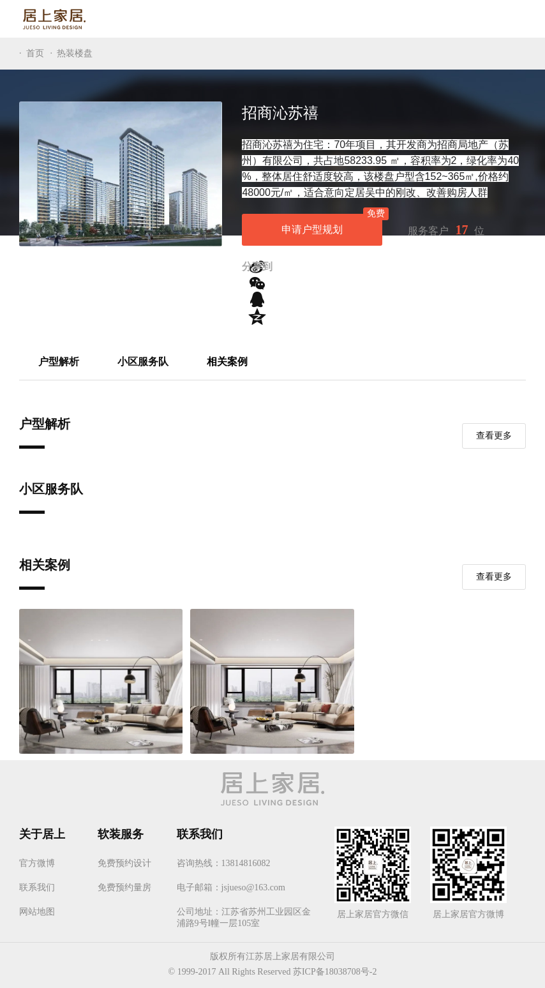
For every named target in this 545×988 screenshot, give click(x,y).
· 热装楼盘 (71, 53)
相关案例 (227, 362)
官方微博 (37, 859)
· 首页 (31, 53)
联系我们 (37, 883)
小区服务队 (142, 362)
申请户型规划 (331, 224)
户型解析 (58, 362)
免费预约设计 (124, 859)
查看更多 (494, 435)
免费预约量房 (124, 883)
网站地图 (37, 907)
